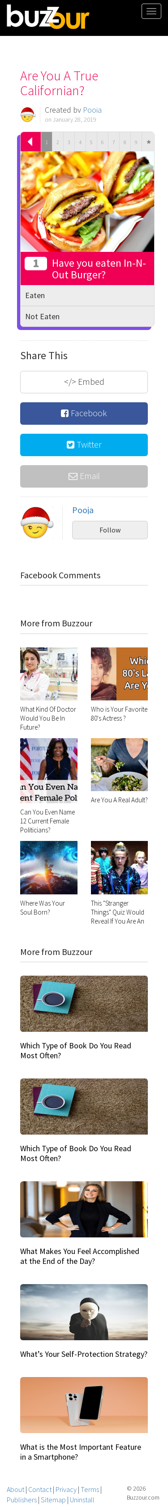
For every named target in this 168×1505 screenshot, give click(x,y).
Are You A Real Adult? (119, 800)
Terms (90, 1489)
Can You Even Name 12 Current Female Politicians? (47, 821)
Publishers (22, 1499)
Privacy (66, 1489)
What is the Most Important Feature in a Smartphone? (80, 1452)
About (15, 1489)
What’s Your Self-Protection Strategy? (83, 1354)
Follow (110, 529)
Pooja (92, 110)
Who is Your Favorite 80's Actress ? (119, 713)
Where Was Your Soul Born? (42, 907)
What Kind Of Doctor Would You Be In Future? (48, 718)
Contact (40, 1489)
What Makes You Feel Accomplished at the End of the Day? (79, 1256)
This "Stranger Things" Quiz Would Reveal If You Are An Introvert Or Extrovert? (117, 921)
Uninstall (82, 1499)
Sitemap (53, 1499)
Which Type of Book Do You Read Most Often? (75, 1050)
